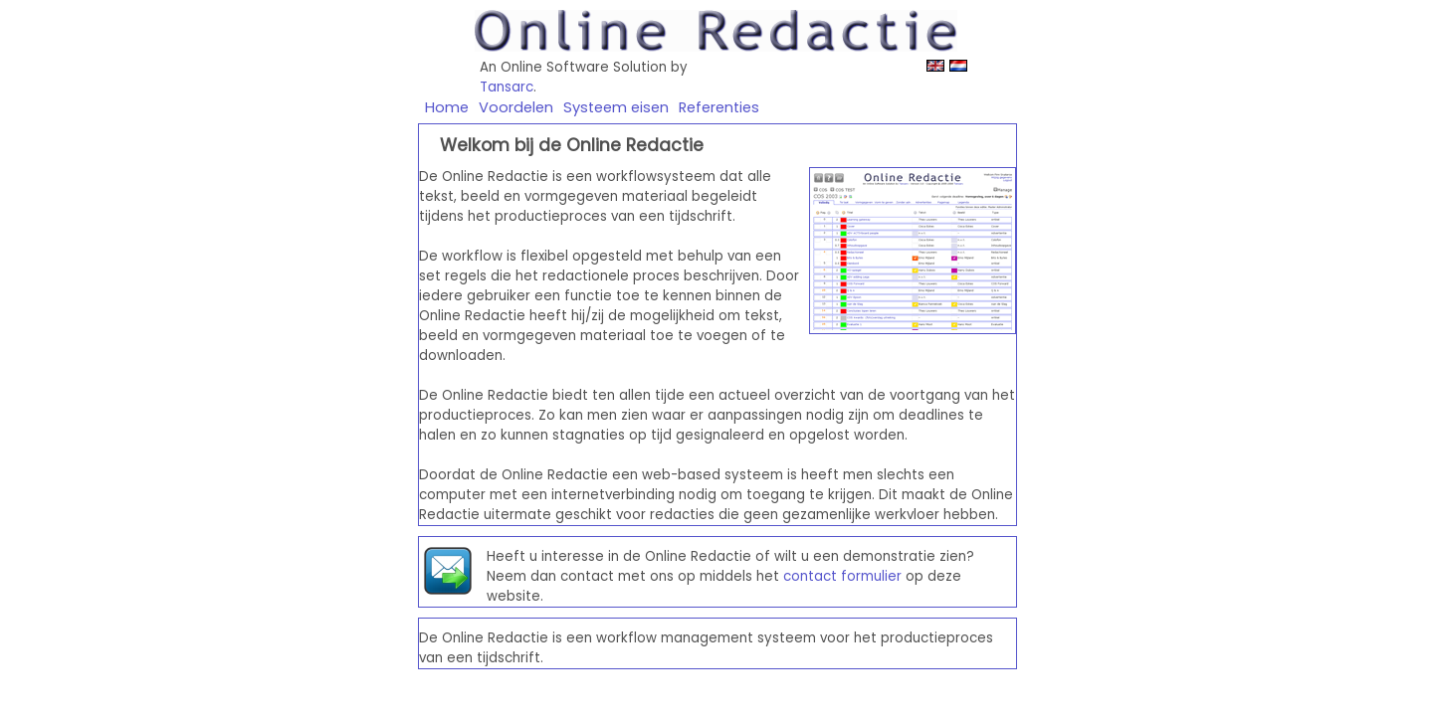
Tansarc (506, 87)
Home (447, 107)
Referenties (719, 107)
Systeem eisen (616, 107)
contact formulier (842, 576)
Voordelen (516, 107)
